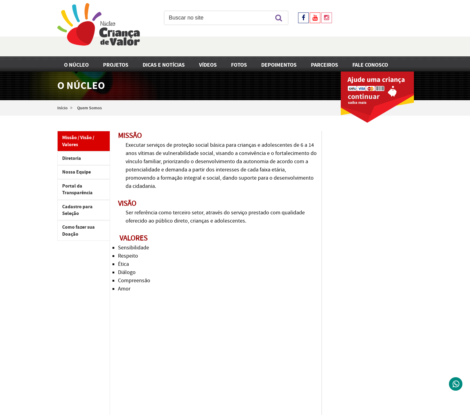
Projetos (115, 65)
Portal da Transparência (77, 189)
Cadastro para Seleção (77, 210)
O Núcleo (76, 65)
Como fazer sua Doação (78, 230)
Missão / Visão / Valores (78, 141)
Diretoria (71, 158)
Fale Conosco (370, 65)
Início (62, 108)
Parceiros (324, 65)
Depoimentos (279, 65)
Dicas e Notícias (164, 65)
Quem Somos (89, 108)
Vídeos (208, 65)
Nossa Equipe (76, 172)
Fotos (239, 65)
